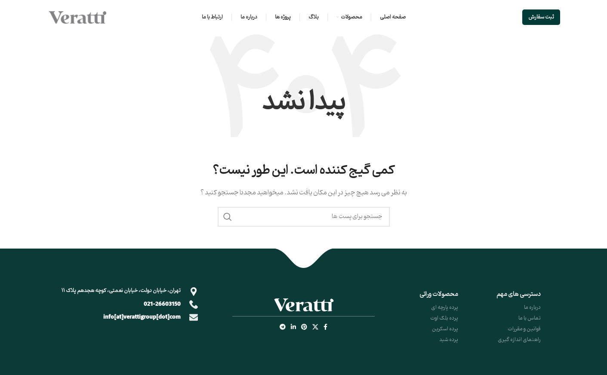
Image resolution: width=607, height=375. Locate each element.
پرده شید (448, 339)
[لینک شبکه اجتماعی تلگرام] (282, 327)
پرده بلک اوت (444, 318)
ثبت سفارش (541, 17)
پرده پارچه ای (444, 307)
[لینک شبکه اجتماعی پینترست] (304, 327)
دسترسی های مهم (518, 294)
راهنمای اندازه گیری (519, 339)
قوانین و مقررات (524, 328)
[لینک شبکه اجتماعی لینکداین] (293, 327)
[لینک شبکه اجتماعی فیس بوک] (325, 327)
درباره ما (532, 307)
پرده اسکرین (445, 328)
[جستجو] (304, 217)
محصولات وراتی (438, 294)
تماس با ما (529, 318)
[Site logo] (77, 17)
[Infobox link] (126, 304)
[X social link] (315, 327)
